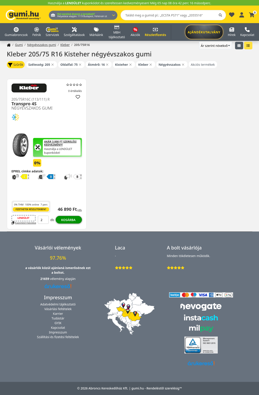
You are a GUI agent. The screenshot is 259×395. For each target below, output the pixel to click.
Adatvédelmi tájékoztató (58, 304)
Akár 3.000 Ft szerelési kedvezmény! (60, 143)
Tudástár (57, 318)
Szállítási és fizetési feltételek (58, 337)
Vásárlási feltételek (58, 309)
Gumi (19, 45)
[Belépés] (241, 14)
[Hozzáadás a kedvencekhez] (78, 97)
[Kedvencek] (231, 16)
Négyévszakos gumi (41, 45)
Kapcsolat (58, 327)
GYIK (57, 323)
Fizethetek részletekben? (31, 209)
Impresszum (58, 332)
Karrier (58, 313)
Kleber (65, 45)
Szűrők (15, 64)
